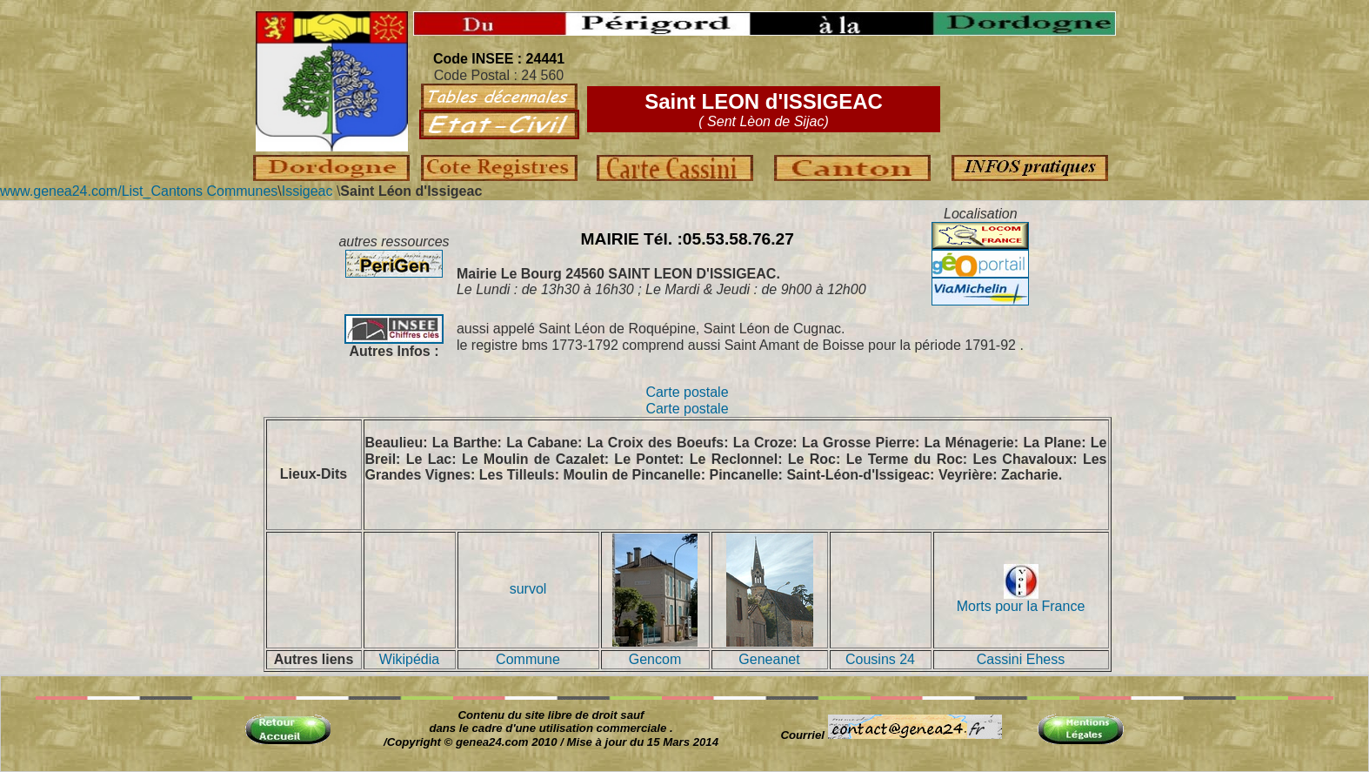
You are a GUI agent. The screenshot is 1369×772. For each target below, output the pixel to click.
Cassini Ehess (1021, 659)
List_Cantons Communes (200, 191)
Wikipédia (409, 659)
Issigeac (307, 191)
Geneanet (768, 659)
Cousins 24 (880, 659)
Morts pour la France (1021, 600)
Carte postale (686, 392)
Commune (528, 659)
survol (528, 588)
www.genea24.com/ (61, 191)
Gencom (655, 659)
